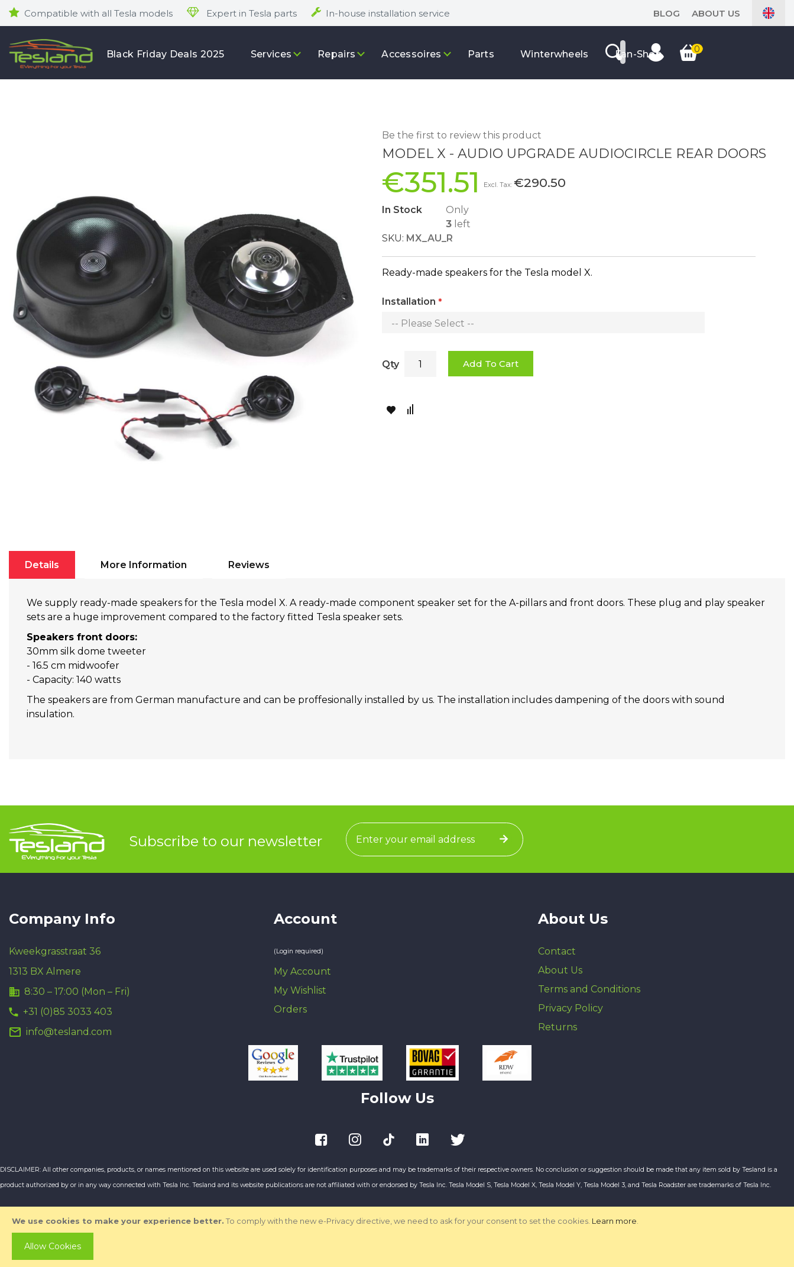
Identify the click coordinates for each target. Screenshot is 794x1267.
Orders (290, 1009)
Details (42, 564)
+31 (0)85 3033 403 (67, 1011)
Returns (557, 1027)
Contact (557, 951)
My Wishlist (300, 990)
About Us (716, 13)
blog (666, 13)
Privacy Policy (570, 1008)
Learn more (614, 1221)
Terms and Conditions (589, 989)
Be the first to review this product (462, 135)
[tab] (42, 565)
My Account (302, 971)
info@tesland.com (69, 1031)
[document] (398, 1237)
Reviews (249, 564)
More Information (144, 564)
